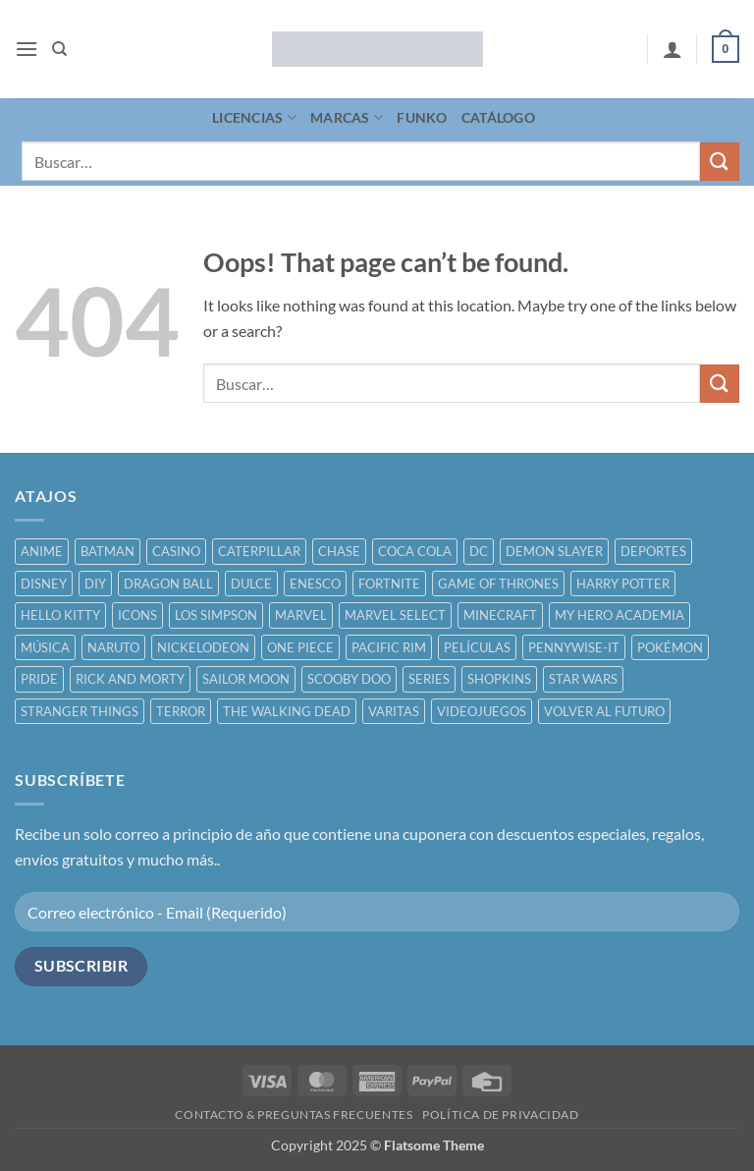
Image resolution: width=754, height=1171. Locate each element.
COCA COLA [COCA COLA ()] (415, 551)
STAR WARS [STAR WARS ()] (583, 679)
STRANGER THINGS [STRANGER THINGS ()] (79, 711)
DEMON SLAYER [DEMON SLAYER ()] (554, 551)
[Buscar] (59, 49)
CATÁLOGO (498, 117)
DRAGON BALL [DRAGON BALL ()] (168, 583)
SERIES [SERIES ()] (429, 679)
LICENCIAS (254, 117)
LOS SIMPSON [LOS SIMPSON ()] (216, 615)
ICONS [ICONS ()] (137, 615)
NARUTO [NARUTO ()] (113, 647)
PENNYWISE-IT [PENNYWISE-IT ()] (573, 647)
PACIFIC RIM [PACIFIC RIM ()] (388, 647)
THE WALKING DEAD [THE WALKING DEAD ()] (286, 711)
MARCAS (346, 117)
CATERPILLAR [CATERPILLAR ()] (259, 551)
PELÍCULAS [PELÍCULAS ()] (477, 647)
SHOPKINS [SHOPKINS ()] (499, 679)
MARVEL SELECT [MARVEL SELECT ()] (395, 615)
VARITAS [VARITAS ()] (393, 711)
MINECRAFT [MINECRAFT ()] (500, 615)
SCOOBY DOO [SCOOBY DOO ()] (349, 679)
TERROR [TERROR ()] (180, 711)
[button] (26, 49)
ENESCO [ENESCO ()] (315, 583)
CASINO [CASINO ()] (176, 551)
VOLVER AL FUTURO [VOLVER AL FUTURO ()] (604, 711)
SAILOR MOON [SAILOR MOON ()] (246, 679)
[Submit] (719, 161)
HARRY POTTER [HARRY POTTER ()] (623, 583)
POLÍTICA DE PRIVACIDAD (500, 1114)
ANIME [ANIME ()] (42, 551)
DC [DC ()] (478, 551)
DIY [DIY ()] (95, 583)
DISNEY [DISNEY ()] (44, 583)
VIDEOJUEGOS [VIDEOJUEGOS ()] (481, 711)
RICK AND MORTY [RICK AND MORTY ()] (130, 679)
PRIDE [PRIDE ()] (39, 679)
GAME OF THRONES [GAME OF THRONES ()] (498, 583)
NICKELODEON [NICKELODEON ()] (203, 647)
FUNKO (422, 117)
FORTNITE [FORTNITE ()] (389, 583)
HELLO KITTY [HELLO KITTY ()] (60, 615)
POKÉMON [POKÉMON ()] (670, 647)
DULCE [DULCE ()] (251, 583)
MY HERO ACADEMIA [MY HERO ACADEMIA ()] (619, 615)
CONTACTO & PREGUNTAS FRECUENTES (293, 1114)
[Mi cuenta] (672, 49)
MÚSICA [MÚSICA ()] (45, 647)
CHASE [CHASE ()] (339, 551)
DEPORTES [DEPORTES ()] (653, 551)
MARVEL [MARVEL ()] (301, 615)
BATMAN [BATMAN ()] (108, 551)
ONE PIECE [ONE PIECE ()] (300, 647)
